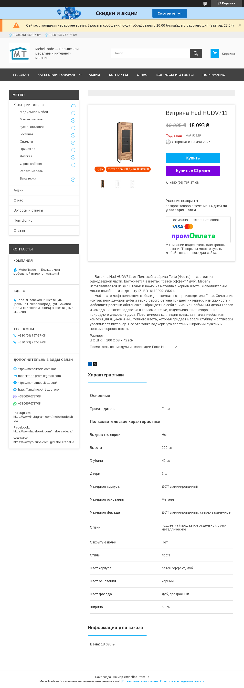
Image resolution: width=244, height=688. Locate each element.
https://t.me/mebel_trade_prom (40, 389)
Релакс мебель (31, 171)
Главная (21, 75)
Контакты (118, 75)
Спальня (26, 141)
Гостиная (26, 134)
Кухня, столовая (32, 127)
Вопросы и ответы (175, 75)
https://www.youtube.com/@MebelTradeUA (43, 442)
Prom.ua (143, 677)
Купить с (193, 171)
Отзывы (21, 87)
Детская (26, 156)
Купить (193, 158)
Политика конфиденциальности (182, 681)
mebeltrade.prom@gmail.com (39, 376)
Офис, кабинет (31, 164)
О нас (142, 75)
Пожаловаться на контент (140, 681)
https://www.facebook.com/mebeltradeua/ (43, 431)
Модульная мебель (35, 112)
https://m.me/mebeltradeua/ (37, 382)
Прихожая (27, 149)
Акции (94, 75)
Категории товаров (56, 75)
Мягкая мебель (31, 119)
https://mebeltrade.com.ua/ (37, 369)
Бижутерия (28, 178)
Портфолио (213, 75)
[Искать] (196, 53)
